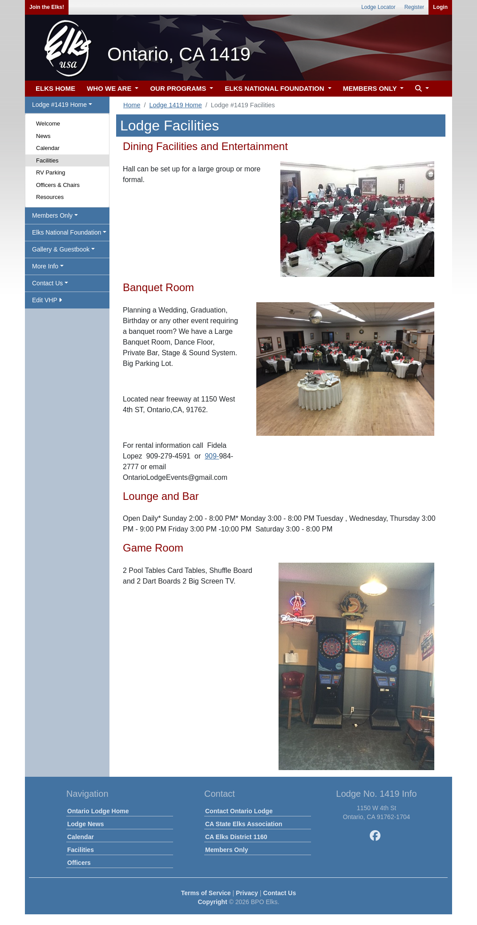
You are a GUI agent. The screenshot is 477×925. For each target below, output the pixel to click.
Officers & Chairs (58, 185)
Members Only (226, 849)
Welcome (48, 123)
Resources (50, 197)
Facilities (47, 160)
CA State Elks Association (243, 824)
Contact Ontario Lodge (239, 811)
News (43, 136)
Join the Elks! (46, 7)
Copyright (212, 901)
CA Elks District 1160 (236, 836)
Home (131, 105)
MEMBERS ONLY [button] (371, 88)
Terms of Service (206, 893)
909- (212, 456)
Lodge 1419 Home (175, 105)
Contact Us (279, 893)
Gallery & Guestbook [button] (60, 249)
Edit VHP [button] (47, 300)
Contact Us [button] (47, 283)
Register (414, 7)
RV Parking (50, 172)
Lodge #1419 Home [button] (59, 104)
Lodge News (85, 824)
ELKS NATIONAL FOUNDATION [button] (275, 88)
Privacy (247, 893)
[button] (421, 88)
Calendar (48, 148)
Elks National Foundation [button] (66, 232)
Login (440, 7)
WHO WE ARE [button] (110, 88)
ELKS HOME (55, 88)
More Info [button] (45, 266)
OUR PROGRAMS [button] (179, 88)
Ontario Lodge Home (98, 811)
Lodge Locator (378, 7)
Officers (79, 862)
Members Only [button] (52, 215)
